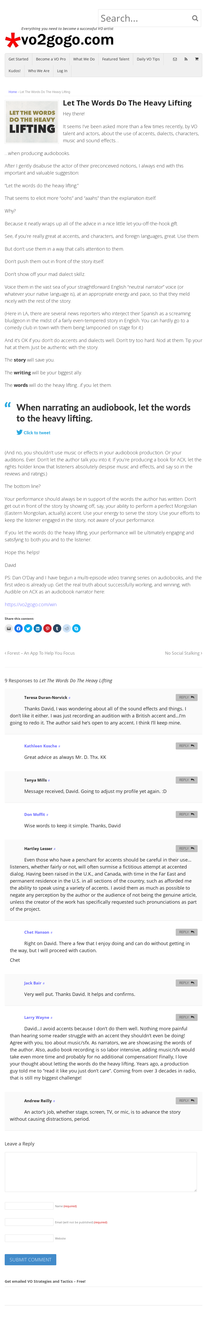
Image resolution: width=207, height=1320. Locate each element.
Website (60, 1238)
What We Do (84, 59)
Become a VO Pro (51, 59)
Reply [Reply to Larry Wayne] (184, 1017)
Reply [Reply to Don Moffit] (184, 814)
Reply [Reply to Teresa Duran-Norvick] (184, 697)
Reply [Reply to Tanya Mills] (184, 780)
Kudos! (15, 70)
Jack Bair (32, 983)
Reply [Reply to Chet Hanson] (184, 932)
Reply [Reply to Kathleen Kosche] (184, 745)
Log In (62, 70)
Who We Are (39, 70)
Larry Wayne (36, 1017)
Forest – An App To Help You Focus (40, 653)
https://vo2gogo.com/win (31, 604)
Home (13, 92)
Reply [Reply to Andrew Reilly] (184, 1100)
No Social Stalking (183, 653)
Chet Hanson (36, 932)
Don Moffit (34, 814)
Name (66, 1206)
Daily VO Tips (148, 59)
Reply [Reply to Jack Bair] (184, 983)
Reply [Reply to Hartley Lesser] (184, 848)
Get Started (18, 59)
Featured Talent (115, 59)
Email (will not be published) (81, 1222)
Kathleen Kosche (40, 745)
